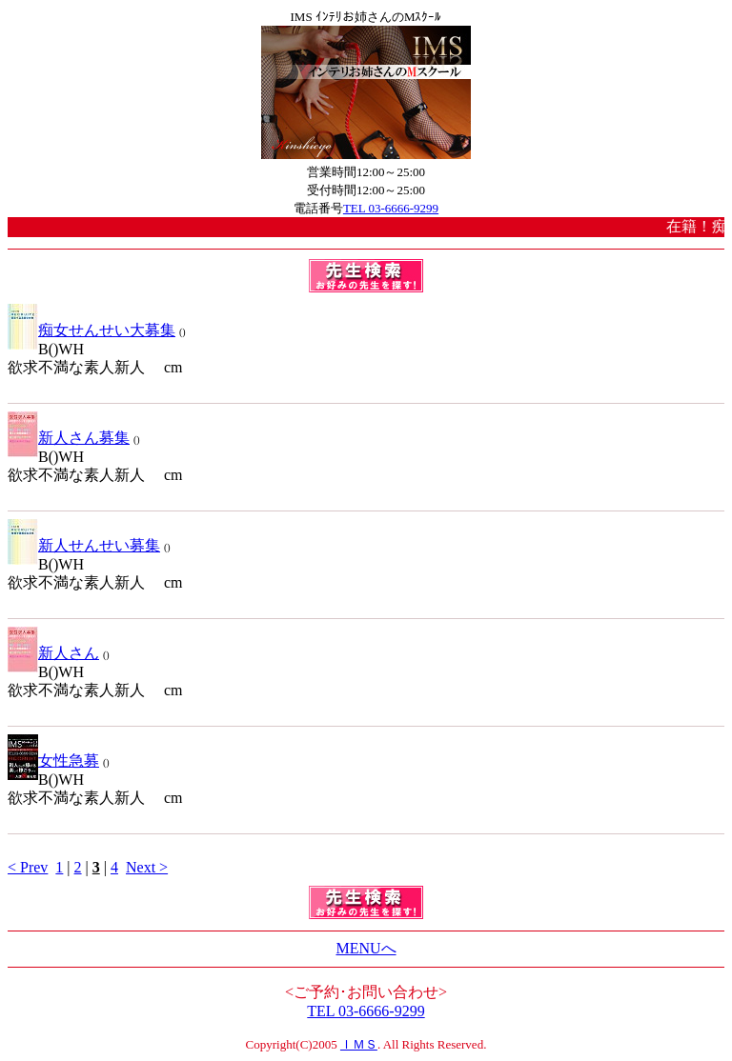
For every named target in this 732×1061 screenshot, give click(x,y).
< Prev (28, 867)
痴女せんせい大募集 (106, 330)
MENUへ (366, 948)
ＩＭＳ (358, 1044)
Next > (147, 867)
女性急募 (68, 760)
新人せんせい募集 (99, 545)
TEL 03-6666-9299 (390, 208)
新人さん (68, 653)
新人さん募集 (84, 438)
